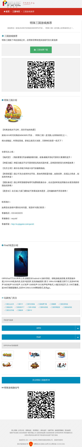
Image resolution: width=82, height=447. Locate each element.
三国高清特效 (63, 304)
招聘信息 (28, 430)
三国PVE (28, 310)
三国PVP (19, 304)
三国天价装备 (30, 304)
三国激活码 (8, 307)
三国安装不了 (19, 307)
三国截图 (52, 304)
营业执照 (68, 430)
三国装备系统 (67, 307)
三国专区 (16, 12)
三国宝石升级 (9, 310)
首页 (8, 12)
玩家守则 (51, 430)
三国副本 (19, 310)
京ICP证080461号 (22, 444)
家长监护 (43, 430)
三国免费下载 (41, 49)
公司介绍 (21, 430)
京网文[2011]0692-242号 (41, 444)
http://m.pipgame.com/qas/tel (22, 224)
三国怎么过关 (9, 304)
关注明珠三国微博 (41, 380)
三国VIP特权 (31, 307)
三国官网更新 (55, 307)
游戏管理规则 (59, 430)
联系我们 (36, 430)
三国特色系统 (43, 307)
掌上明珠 (14, 430)
